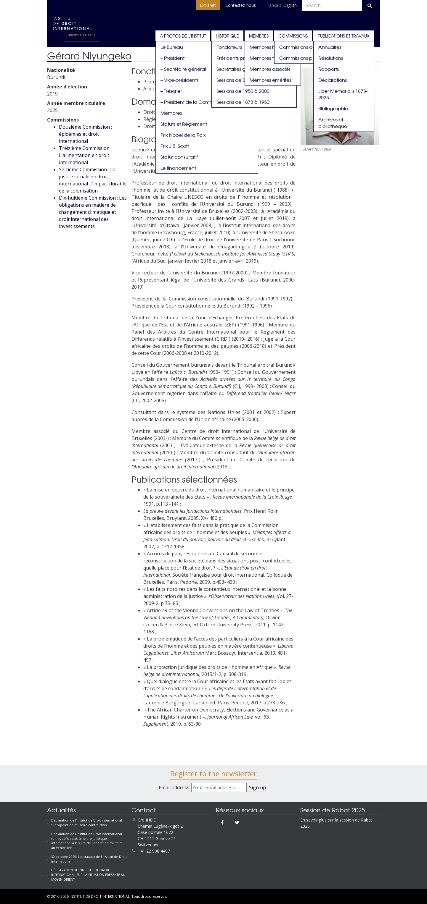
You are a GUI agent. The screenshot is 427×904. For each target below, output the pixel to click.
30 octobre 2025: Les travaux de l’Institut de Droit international (89, 859)
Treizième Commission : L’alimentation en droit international (85, 155)
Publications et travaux (344, 36)
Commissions (293, 36)
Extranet (208, 5)
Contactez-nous (240, 5)
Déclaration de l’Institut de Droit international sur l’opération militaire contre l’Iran (86, 822)
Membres (259, 36)
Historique (227, 36)
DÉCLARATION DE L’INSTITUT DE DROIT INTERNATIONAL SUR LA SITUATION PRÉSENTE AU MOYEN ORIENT (88, 875)
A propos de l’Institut (183, 36)
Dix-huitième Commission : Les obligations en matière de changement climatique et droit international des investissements (93, 212)
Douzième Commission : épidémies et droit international (85, 134)
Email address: (203, 787)
